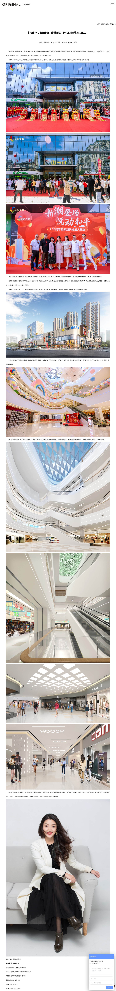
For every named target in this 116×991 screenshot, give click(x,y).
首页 (98, 24)
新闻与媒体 (105, 24)
